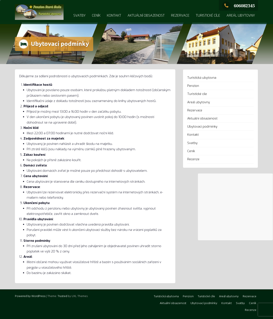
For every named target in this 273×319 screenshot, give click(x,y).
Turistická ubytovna (201, 78)
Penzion (193, 86)
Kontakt (114, 15)
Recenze (193, 159)
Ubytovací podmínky (202, 126)
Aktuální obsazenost (146, 15)
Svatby (79, 15)
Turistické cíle (208, 15)
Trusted (62, 296)
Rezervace (180, 15)
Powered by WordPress (30, 296)
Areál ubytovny (241, 15)
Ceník (96, 15)
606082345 (238, 6)
